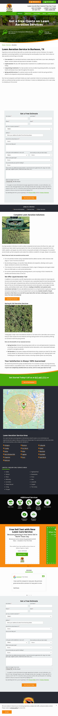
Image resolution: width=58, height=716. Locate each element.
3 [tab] (31, 595)
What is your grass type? (11, 157)
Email (31, 121)
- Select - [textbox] (9, 141)
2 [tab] (30, 566)
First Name (8, 116)
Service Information (19, 209)
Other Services (41, 209)
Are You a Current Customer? (12, 126)
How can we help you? (11, 144)
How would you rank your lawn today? (38, 152)
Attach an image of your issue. (12, 179)
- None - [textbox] (33, 155)
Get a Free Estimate (29, 382)
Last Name (32, 116)
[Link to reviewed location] (29, 577)
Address (7, 132)
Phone (7, 121)
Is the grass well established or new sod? (15, 152)
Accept (7, 712)
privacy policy (14, 708)
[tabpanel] (22, 545)
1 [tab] (28, 566)
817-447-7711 (41, 377)
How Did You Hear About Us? (12, 139)
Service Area (30, 209)
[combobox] (29, 141)
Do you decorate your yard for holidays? (15, 162)
